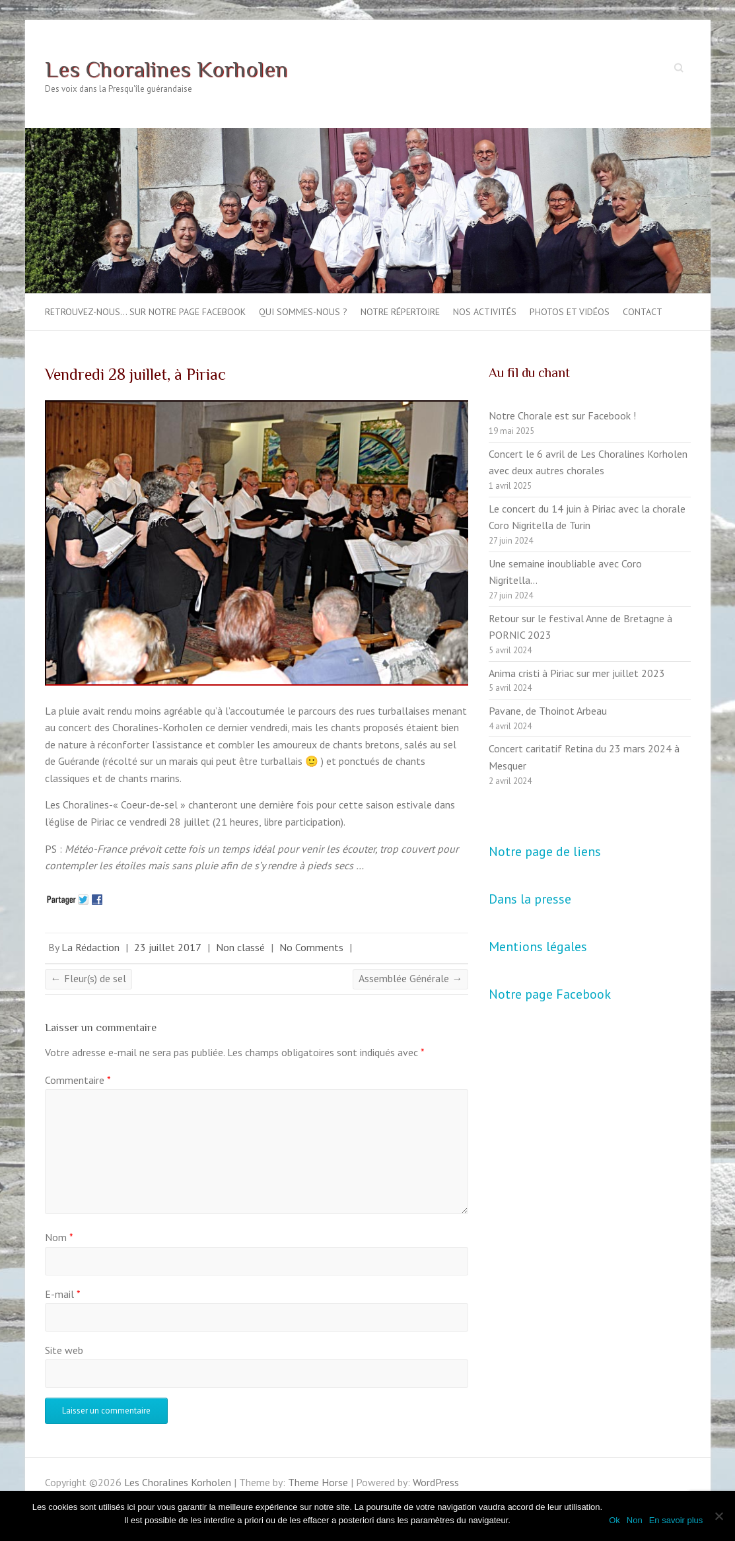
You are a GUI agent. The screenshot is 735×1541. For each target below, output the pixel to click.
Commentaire (78, 1080)
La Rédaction (90, 947)
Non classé (240, 947)
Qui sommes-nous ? (303, 312)
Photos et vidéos (570, 312)
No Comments (311, 947)
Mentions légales (538, 946)
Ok (614, 1520)
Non (635, 1520)
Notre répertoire (400, 312)
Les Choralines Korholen (166, 68)
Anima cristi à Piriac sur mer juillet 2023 (577, 673)
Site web (64, 1350)
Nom (59, 1237)
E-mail (63, 1294)
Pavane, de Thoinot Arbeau (548, 710)
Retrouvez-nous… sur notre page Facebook (145, 312)
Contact (642, 312)
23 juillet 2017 (167, 947)
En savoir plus (676, 1520)
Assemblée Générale (410, 978)
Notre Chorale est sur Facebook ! (562, 415)
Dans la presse (530, 899)
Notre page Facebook (550, 994)
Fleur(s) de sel (88, 978)
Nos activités (484, 312)
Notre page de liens (545, 851)
